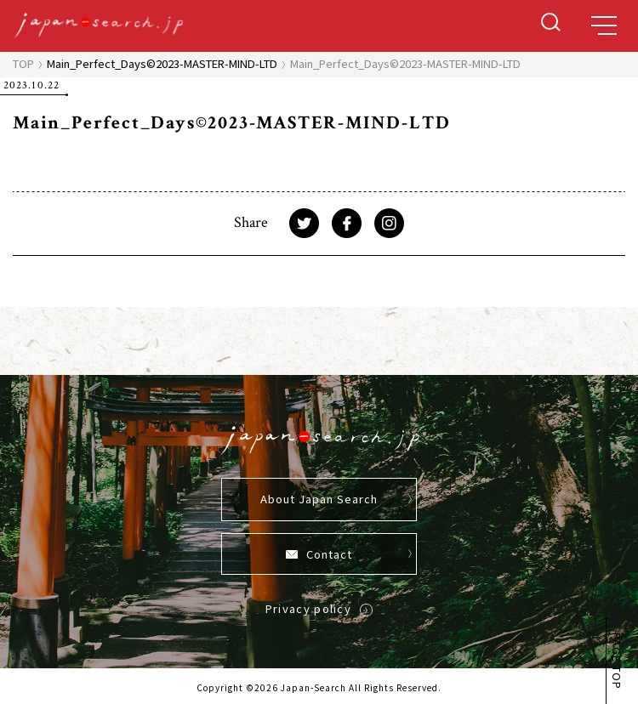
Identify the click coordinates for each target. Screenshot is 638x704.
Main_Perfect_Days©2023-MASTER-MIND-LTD (162, 63)
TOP (23, 63)
